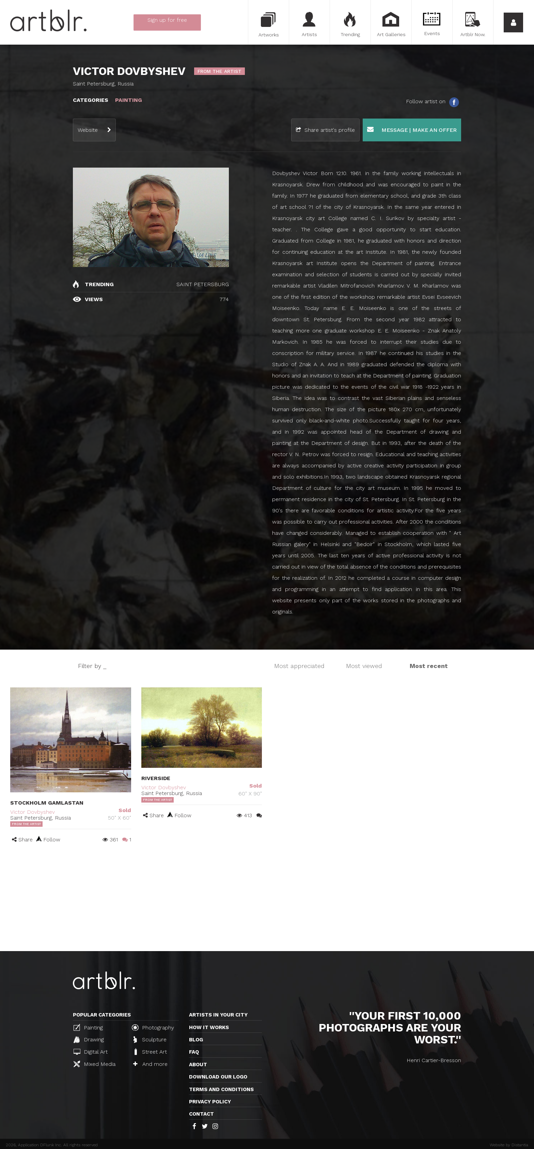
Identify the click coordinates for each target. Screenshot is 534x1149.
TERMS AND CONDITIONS (221, 1089)
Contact (201, 1114)
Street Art (150, 1051)
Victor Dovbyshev (32, 812)
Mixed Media (94, 1063)
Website (88, 130)
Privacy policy (210, 1102)
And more (150, 1064)
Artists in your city (218, 1015)
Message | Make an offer (412, 129)
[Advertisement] (267, 900)
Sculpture (150, 1039)
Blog (196, 1040)
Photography (153, 1027)
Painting (88, 1027)
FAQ (194, 1052)
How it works (209, 1027)
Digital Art (91, 1052)
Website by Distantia (509, 1145)
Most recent (429, 665)
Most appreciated (299, 665)
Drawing (89, 1039)
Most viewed (364, 665)
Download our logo (218, 1077)
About (198, 1064)
